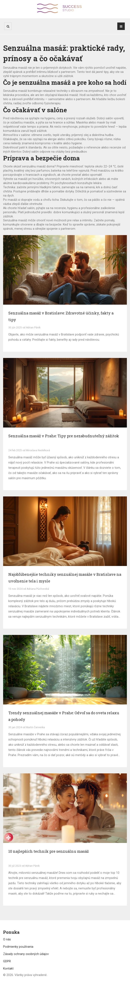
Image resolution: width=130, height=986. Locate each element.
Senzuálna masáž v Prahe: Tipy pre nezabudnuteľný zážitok (63, 435)
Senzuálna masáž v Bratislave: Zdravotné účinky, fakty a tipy (61, 316)
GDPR (7, 961)
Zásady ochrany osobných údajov (26, 954)
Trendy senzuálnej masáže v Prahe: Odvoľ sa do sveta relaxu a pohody (63, 716)
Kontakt (8, 968)
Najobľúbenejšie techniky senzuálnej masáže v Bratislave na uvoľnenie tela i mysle (64, 577)
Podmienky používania (18, 946)
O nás (7, 939)
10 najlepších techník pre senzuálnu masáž (48, 851)
